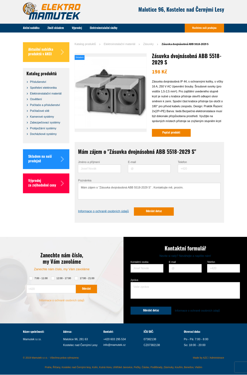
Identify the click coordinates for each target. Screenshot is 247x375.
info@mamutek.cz (114, 345)
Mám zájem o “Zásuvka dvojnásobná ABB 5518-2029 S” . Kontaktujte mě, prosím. (149, 191)
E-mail (132, 162)
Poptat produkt (171, 132)
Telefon (182, 162)
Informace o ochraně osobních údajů (103, 212)
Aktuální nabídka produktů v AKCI (46, 52)
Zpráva (134, 280)
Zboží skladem (55, 28)
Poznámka (84, 180)
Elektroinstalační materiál (119, 44)
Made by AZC (200, 358)
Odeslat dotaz (155, 211)
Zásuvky (148, 44)
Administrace (217, 358)
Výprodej (77, 28)
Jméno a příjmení (89, 162)
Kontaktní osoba (139, 262)
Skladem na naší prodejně (46, 159)
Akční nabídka (31, 28)
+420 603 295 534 (114, 339)
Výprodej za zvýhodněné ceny (46, 183)
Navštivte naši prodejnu (204, 28)
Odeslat (86, 289)
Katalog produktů (85, 44)
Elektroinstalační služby (103, 28)
